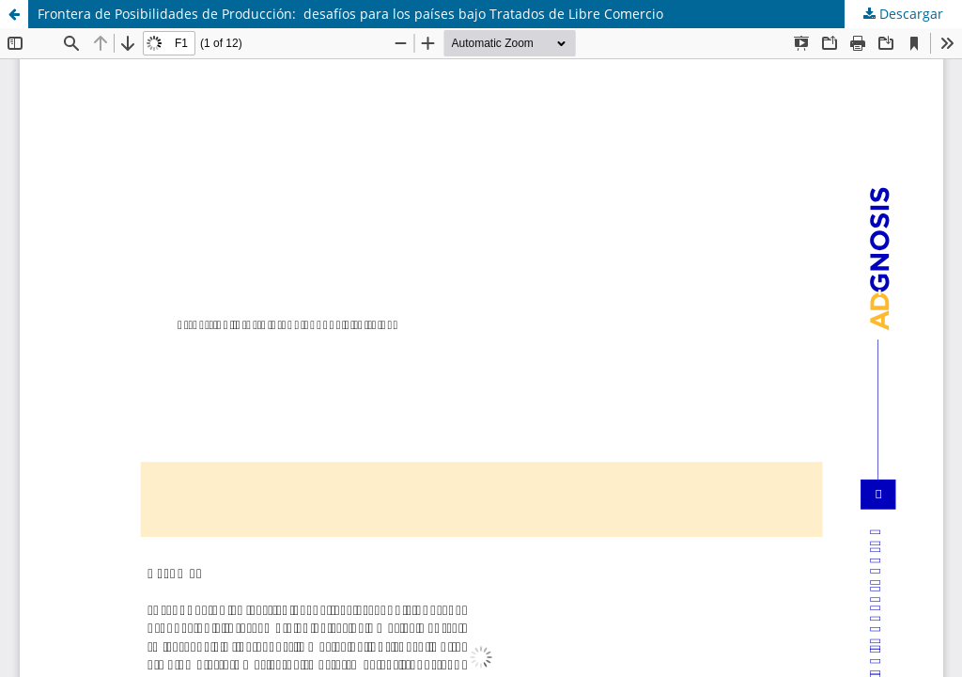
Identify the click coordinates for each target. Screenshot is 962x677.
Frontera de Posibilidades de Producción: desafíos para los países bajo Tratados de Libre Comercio (350, 14)
